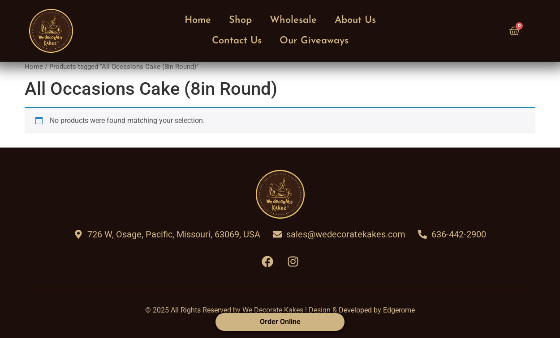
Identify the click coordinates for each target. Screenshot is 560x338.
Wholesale (293, 20)
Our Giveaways (314, 41)
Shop (240, 20)
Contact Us (237, 41)
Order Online (280, 321)
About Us (355, 20)
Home (198, 20)
